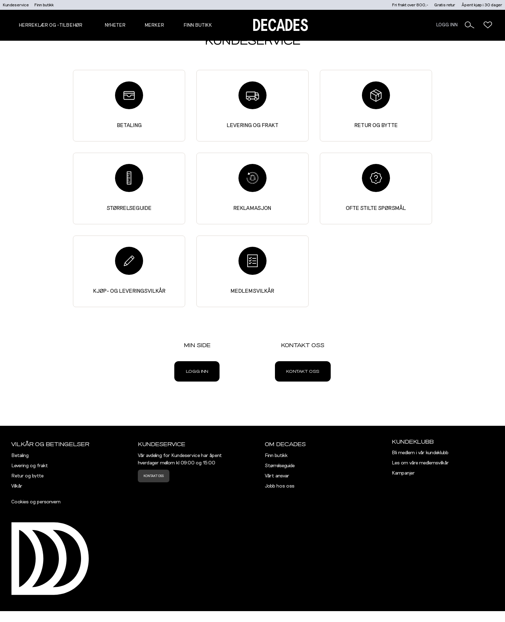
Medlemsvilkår (252, 270)
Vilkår (16, 486)
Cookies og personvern (36, 501)
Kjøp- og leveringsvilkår (129, 270)
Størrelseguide (129, 187)
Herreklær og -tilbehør (50, 25)
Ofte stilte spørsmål (376, 187)
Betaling (129, 104)
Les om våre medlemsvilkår (420, 463)
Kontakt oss (302, 371)
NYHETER (115, 25)
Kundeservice (16, 5)
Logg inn (197, 371)
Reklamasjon (252, 187)
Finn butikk (44, 5)
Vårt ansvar (277, 476)
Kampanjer (403, 473)
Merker (154, 25)
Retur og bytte (376, 104)
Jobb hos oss (280, 486)
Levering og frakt (252, 104)
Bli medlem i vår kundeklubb (420, 452)
